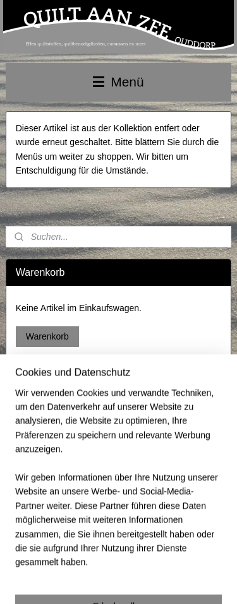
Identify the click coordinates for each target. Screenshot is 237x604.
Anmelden (36, 483)
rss (152, 560)
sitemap (130, 560)
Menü (118, 81)
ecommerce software (194, 560)
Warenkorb (47, 336)
